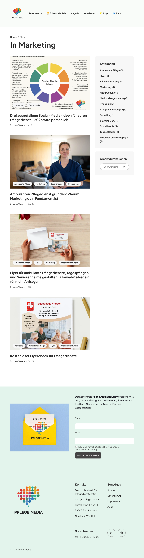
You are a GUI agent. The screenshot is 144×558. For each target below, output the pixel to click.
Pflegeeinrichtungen (69, 262)
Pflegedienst (73, 184)
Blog (22, 37)
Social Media (34, 105)
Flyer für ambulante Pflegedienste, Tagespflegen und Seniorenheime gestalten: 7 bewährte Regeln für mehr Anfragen (49, 277)
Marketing (18, 105)
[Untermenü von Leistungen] (41, 13)
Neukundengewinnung (112, 98)
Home (13, 37)
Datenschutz (114, 495)
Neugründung (56, 184)
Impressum (113, 501)
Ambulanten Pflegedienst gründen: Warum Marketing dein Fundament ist (44, 196)
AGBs (110, 506)
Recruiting (105, 115)
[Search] (125, 167)
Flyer (38, 262)
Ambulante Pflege (22, 184)
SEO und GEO (107, 120)
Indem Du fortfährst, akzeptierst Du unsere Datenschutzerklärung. (97, 448)
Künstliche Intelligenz (111, 81)
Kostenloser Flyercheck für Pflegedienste (43, 356)
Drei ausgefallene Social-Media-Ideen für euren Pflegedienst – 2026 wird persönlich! (48, 117)
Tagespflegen (107, 131)
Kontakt (111, 490)
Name (78, 418)
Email (77, 432)
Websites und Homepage (114, 137)
